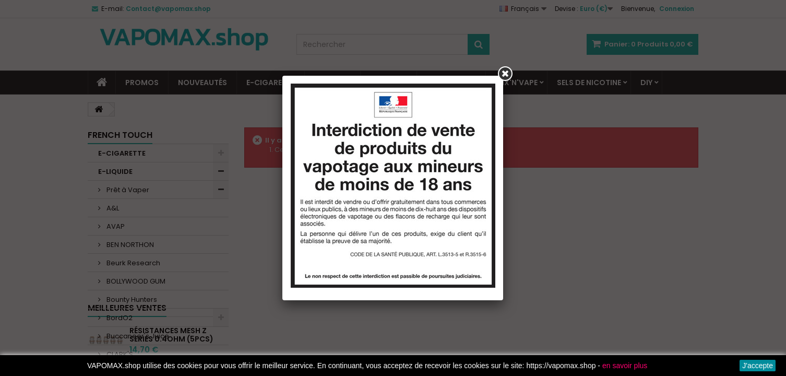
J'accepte (757, 365)
